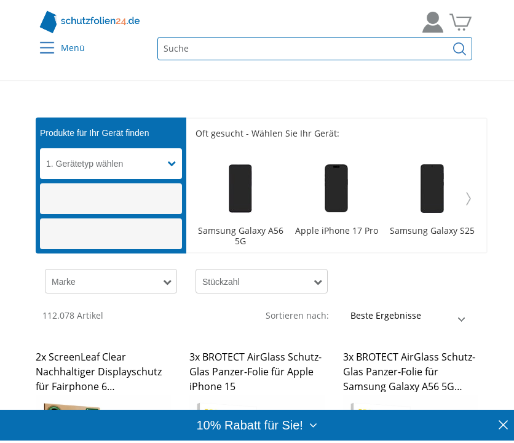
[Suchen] (460, 49)
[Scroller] (336, 198)
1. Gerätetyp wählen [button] (84, 164)
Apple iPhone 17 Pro (336, 231)
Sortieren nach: (297, 315)
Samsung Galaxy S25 (432, 231)
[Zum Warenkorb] (460, 22)
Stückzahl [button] (221, 282)
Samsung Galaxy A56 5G (240, 236)
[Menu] (39, 40)
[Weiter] (468, 199)
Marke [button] (64, 282)
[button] (174, 163)
